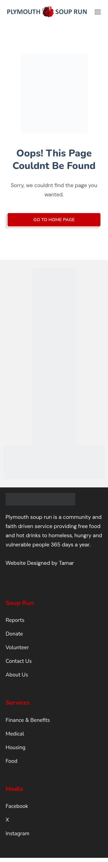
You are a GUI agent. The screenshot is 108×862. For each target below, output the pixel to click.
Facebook (17, 806)
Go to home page (54, 220)
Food (11, 761)
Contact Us (19, 661)
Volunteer (17, 647)
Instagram (18, 833)
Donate (14, 634)
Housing (15, 747)
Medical (15, 734)
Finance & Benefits (28, 720)
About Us (17, 674)
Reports (15, 620)
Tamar (66, 563)
